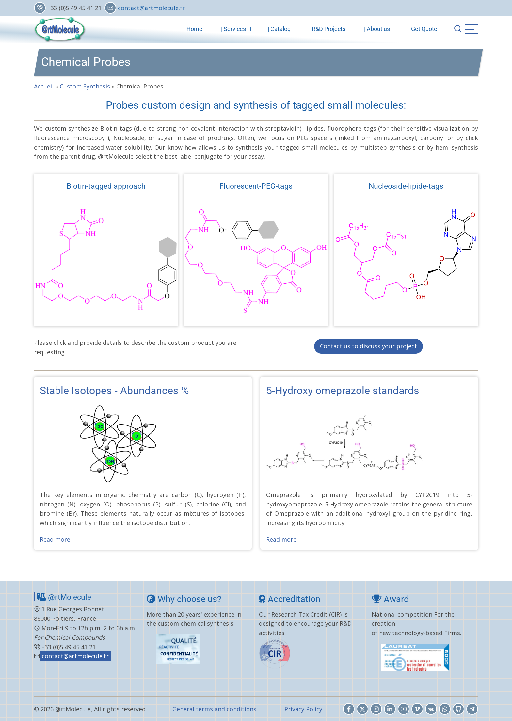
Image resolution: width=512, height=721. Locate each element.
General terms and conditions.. (215, 709)
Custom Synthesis (85, 86)
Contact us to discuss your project (368, 346)
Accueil (44, 86)
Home (194, 28)
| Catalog (279, 28)
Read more (55, 539)
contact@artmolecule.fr (151, 8)
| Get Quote (422, 28)
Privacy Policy (303, 709)
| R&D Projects (327, 28)
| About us (377, 28)
